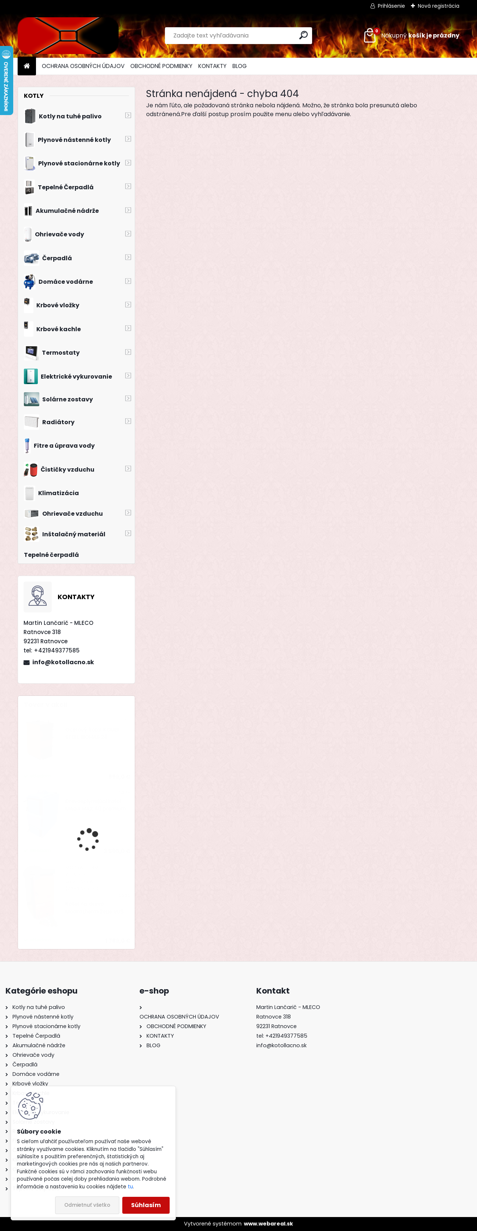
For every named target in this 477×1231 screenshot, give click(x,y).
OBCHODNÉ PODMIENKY (161, 66)
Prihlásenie (391, 6)
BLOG (239, 66)
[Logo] (68, 35)
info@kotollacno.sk (63, 662)
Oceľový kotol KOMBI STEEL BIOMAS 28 (92, 733)
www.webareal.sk (268, 1223)
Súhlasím (146, 1205)
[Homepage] (27, 66)
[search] (303, 35)
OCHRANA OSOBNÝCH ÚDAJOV (83, 66)
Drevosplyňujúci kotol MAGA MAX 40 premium (95, 805)
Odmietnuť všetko (87, 1205)
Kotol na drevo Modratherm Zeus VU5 (94, 908)
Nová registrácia (438, 6)
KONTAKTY (212, 66)
